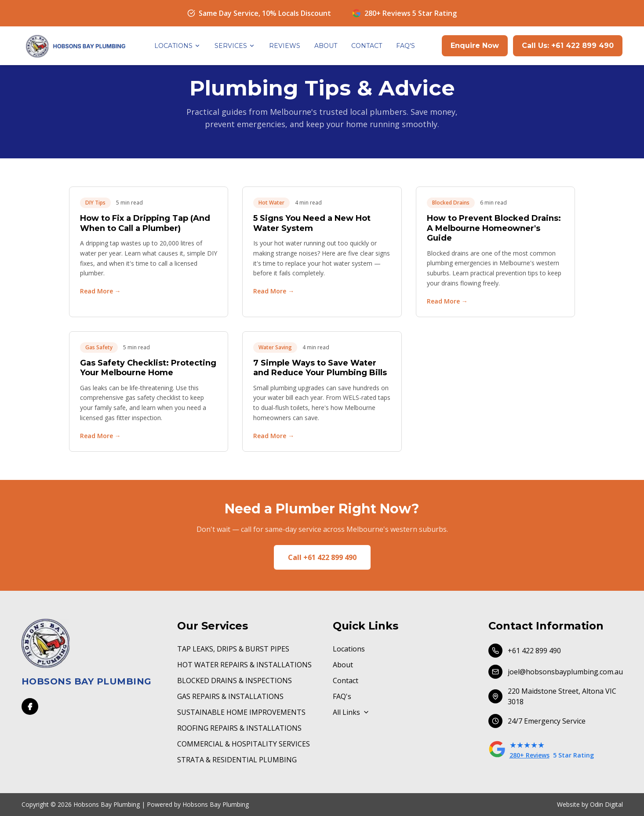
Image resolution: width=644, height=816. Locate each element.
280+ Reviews (529, 755)
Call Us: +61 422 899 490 (568, 45)
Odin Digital (606, 804)
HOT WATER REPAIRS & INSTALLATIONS (244, 665)
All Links (351, 712)
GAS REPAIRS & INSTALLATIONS (230, 696)
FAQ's (342, 696)
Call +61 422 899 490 (322, 557)
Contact (345, 680)
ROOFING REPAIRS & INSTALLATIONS (239, 728)
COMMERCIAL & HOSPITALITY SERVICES (243, 744)
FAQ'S (405, 46)
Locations (349, 649)
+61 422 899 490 (524, 651)
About (343, 665)
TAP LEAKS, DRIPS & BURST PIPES (233, 649)
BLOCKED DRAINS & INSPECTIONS (234, 680)
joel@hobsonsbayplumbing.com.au (555, 672)
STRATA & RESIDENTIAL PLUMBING (237, 760)
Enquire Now (475, 45)
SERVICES (235, 46)
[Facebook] (30, 706)
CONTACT (366, 46)
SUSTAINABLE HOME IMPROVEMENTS (241, 712)
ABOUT (325, 46)
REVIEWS (284, 46)
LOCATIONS (177, 46)
